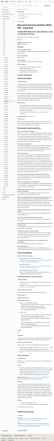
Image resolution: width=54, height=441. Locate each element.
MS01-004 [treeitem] (6, 179)
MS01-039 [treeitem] (6, 103)
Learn (19, 5)
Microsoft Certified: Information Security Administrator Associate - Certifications (33, 423)
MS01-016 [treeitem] (6, 153)
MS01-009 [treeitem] (6, 168)
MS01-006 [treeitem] (6, 175)
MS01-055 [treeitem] (6, 68)
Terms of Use (44, 438)
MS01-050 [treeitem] (6, 79)
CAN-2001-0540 (31, 116)
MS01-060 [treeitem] (6, 57)
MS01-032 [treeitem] (6, 118)
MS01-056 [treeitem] (6, 66)
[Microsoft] (2, 1)
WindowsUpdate (46, 350)
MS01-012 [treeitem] (6, 162)
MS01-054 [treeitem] (6, 70)
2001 (35, 5)
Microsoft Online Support (39, 371)
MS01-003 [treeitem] (6, 181)
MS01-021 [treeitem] (6, 142)
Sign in (51, 1)
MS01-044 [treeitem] (6, 92)
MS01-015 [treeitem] (6, 155)
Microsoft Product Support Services (42, 372)
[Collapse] (14, 5)
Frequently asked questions (23, 17)
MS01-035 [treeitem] (6, 112)
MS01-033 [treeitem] (6, 116)
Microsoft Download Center (42, 347)
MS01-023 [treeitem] (6, 138)
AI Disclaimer (3, 438)
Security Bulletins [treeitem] (6, 18)
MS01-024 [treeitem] (6, 136)
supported (47, 123)
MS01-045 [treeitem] (6, 90)
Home (23, 5)
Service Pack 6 (25, 283)
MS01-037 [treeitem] (6, 107)
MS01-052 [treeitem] (6, 75)
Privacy (26, 438)
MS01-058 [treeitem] (6, 62)
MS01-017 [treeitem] (6, 151)
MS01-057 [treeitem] (6, 64)
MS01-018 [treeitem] (6, 149)
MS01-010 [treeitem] (6, 166)
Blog (16, 438)
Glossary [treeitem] (4, 199)
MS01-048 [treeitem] (6, 83)
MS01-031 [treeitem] (6, 120)
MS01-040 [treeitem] (6, 101)
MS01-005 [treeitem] (6, 177)
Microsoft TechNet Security (34, 377)
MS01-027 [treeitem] (6, 129)
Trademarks (3, 440)
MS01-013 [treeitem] (6, 160)
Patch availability (21, 18)
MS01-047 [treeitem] (6, 86)
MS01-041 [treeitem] (6, 99)
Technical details (21, 15)
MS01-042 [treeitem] (6, 96)
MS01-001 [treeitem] (6, 186)
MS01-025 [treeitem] (6, 133)
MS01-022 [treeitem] (6, 140)
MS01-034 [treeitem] (6, 114)
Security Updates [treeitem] (5, 9)
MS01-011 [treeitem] (6, 164)
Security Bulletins (29, 5)
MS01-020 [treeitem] (6, 144)
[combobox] (8, 7)
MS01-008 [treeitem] (6, 170)
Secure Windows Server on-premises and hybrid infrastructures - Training (32, 418)
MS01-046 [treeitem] (6, 88)
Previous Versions (10, 438)
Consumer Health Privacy (34, 438)
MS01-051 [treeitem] (6, 77)
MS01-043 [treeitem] (6, 94)
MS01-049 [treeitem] (6, 81)
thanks (23, 361)
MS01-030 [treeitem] (6, 123)
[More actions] (52, 6)
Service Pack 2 (31, 287)
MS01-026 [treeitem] (6, 131)
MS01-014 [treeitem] (6, 157)
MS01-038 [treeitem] (6, 105)
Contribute (21, 438)
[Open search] (48, 2)
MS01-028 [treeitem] (6, 127)
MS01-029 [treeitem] (6, 125)
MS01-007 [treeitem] (6, 173)
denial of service (24, 133)
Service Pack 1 (23, 287)
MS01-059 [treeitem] (6, 59)
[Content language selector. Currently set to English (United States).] (6, 436)
